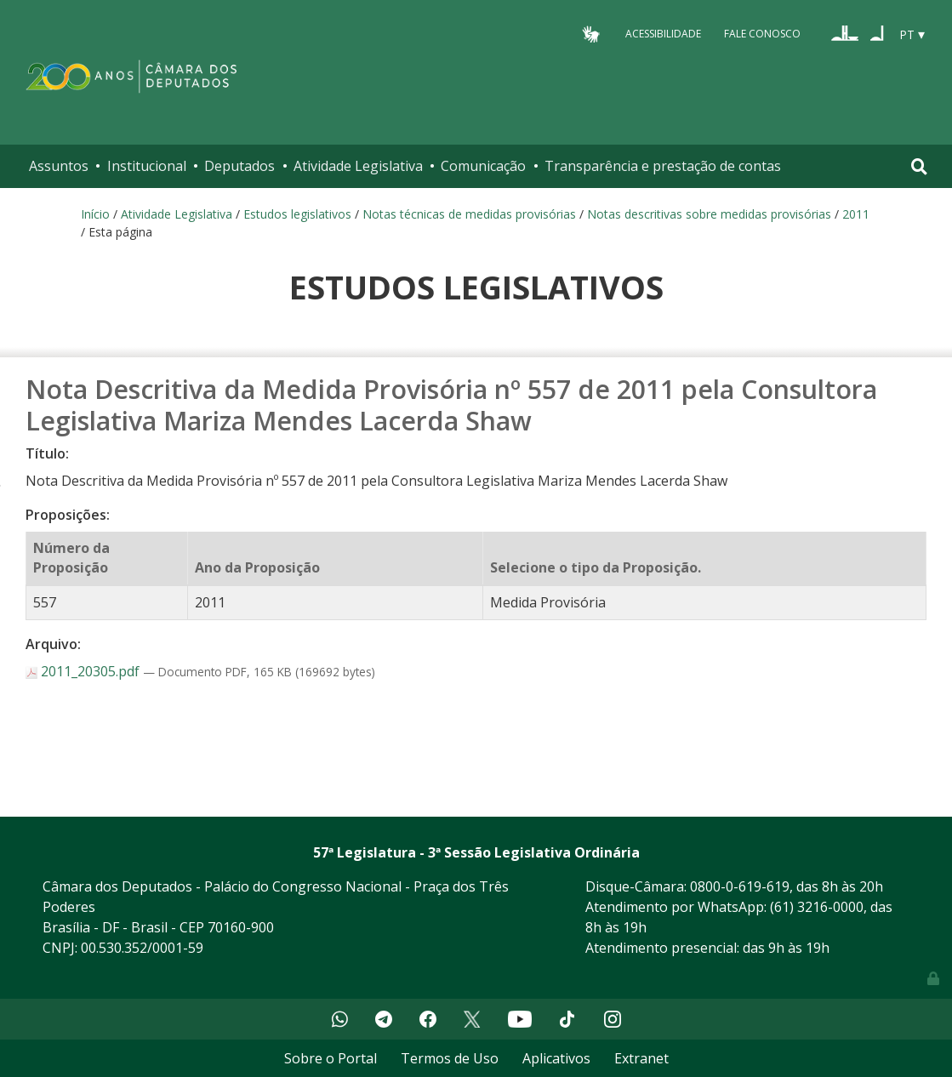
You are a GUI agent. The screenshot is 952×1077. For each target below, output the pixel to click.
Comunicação (483, 166)
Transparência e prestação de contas (662, 166)
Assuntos (58, 166)
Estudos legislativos (297, 214)
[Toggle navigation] (919, 166)
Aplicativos (556, 1058)
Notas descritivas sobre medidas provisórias (709, 214)
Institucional (146, 166)
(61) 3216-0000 (817, 907)
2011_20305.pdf (84, 671)
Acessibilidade (663, 33)
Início (95, 214)
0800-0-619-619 (740, 886)
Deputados (239, 166)
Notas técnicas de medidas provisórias (469, 214)
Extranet (641, 1058)
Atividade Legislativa (358, 166)
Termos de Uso (450, 1058)
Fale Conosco (762, 33)
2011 (855, 214)
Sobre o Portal (330, 1058)
